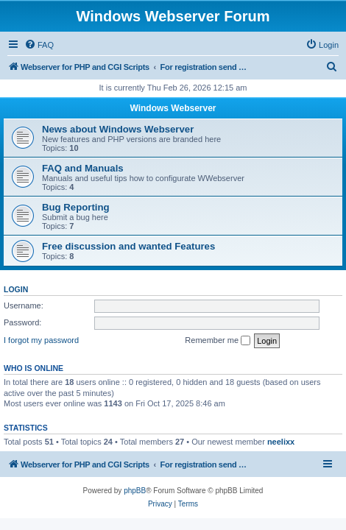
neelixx (280, 441)
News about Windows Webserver (118, 129)
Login (16, 289)
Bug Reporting (76, 207)
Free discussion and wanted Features (128, 246)
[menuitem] (39, 45)
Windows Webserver (173, 108)
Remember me (217, 341)
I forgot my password (41, 340)
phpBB (135, 491)
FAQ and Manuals (83, 168)
